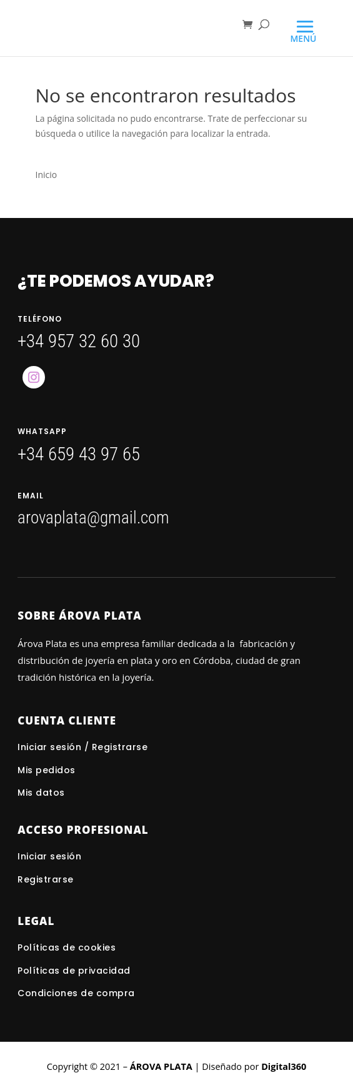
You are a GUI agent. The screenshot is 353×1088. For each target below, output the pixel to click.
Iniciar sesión (50, 856)
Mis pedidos (46, 770)
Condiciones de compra (76, 993)
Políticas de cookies (66, 947)
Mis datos (41, 792)
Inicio (46, 175)
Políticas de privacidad (74, 970)
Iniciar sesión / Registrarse (82, 747)
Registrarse (45, 879)
